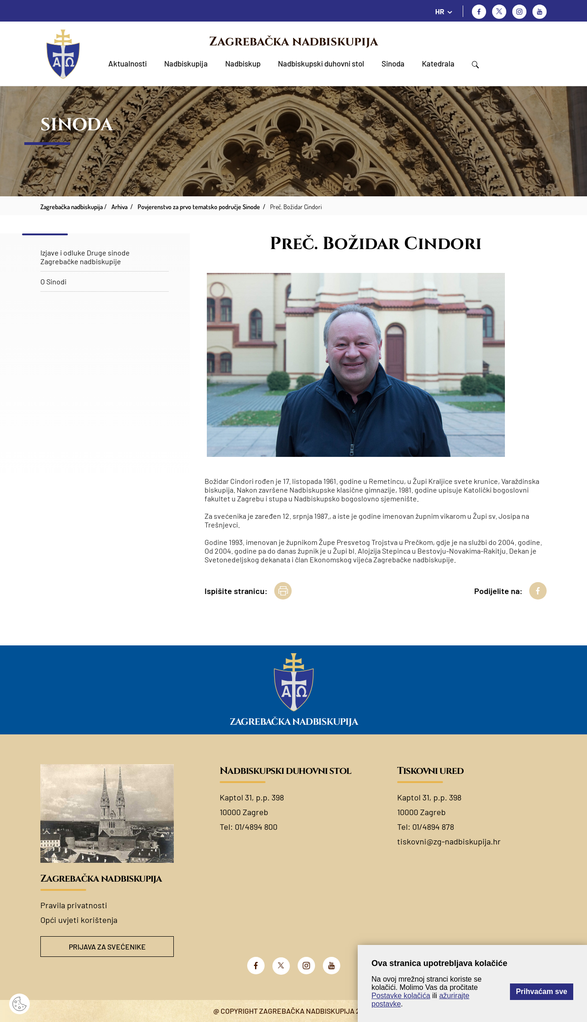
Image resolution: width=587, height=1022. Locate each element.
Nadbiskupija (186, 63)
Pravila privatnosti (73, 905)
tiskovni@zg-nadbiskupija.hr (449, 841)
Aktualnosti (127, 63)
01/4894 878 (433, 827)
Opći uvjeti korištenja (78, 920)
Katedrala (438, 63)
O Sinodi (53, 281)
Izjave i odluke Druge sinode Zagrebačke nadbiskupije (85, 257)
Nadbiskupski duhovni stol (321, 63)
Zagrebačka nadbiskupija (293, 41)
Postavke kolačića (400, 996)
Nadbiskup (242, 63)
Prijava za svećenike (107, 946)
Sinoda (393, 63)
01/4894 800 (256, 827)
